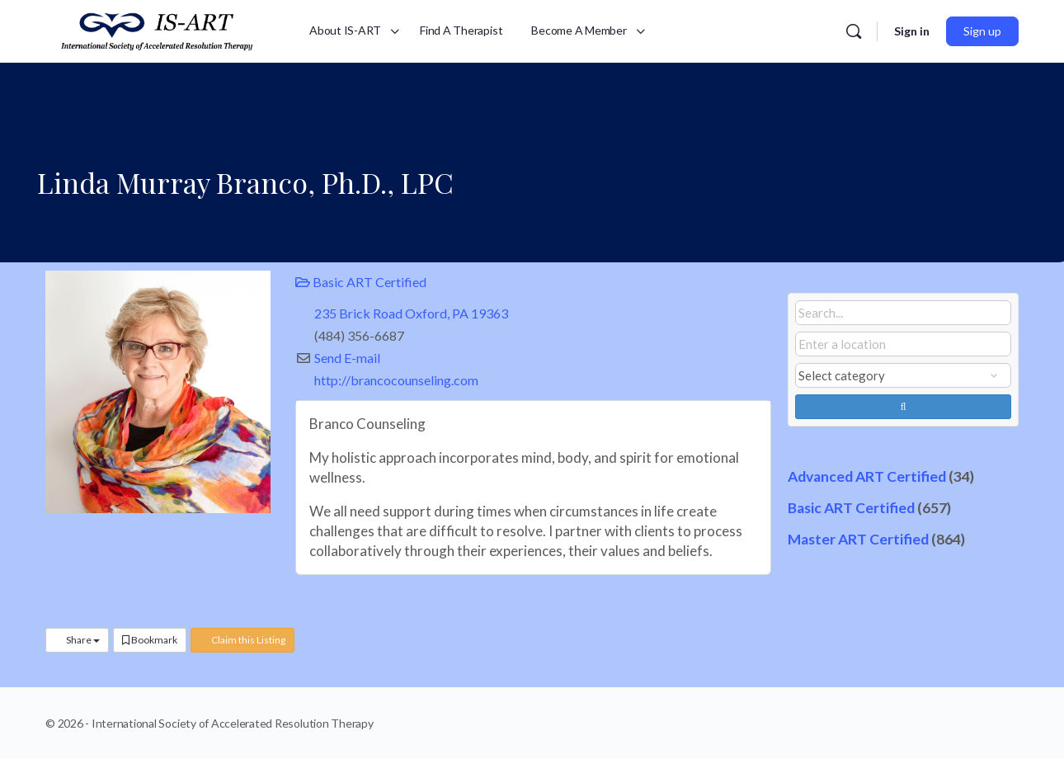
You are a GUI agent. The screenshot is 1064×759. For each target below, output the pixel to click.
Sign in (912, 31)
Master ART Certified (858, 539)
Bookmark (149, 640)
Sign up (982, 31)
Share (77, 640)
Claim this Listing (242, 640)
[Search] (853, 31)
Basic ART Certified (360, 282)
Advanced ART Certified (867, 476)
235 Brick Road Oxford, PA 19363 (411, 313)
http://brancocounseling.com (396, 380)
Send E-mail (347, 357)
